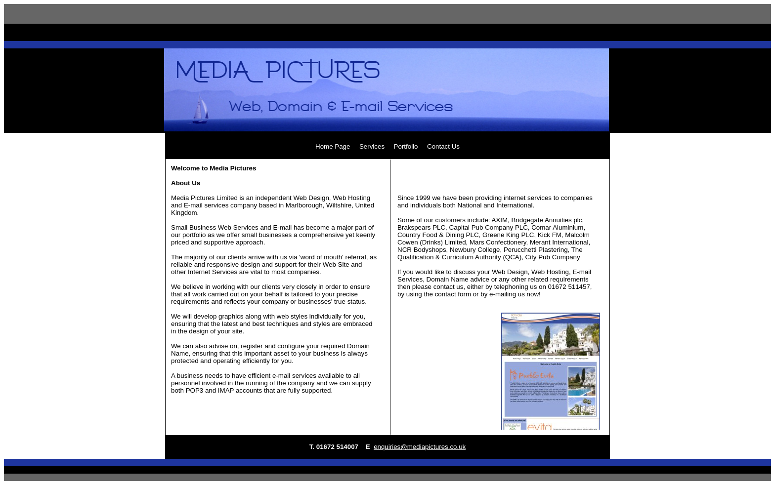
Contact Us (443, 146)
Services (372, 146)
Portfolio (406, 146)
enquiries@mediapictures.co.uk (420, 446)
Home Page (332, 146)
